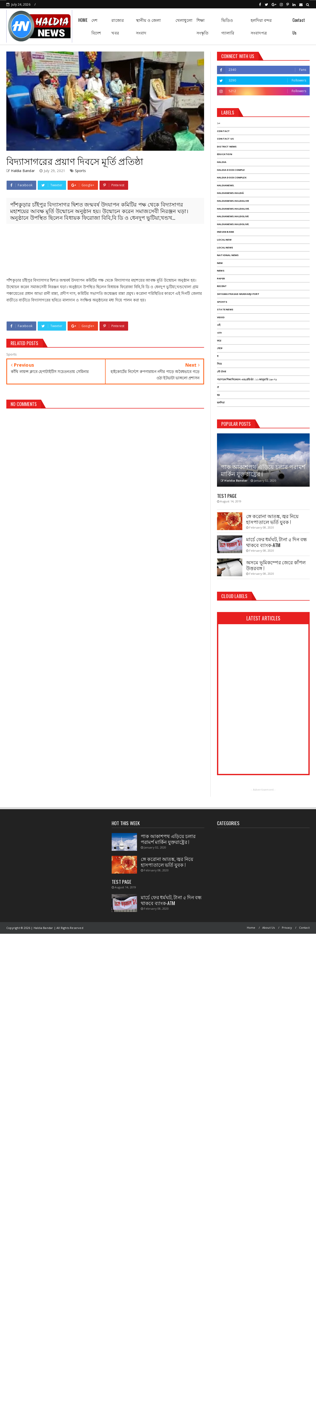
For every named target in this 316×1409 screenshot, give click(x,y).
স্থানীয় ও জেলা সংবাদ (148, 26)
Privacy (287, 927)
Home (251, 927)
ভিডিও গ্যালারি (227, 26)
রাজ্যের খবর (117, 26)
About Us (268, 927)
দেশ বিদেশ (96, 26)
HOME (82, 20)
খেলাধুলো (183, 20)
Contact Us (298, 26)
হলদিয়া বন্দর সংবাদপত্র (261, 26)
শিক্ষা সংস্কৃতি (202, 26)
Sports (80, 170)
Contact (304, 927)
